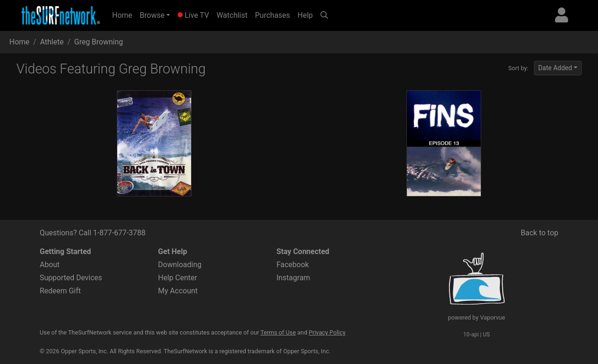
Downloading (179, 264)
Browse (152, 15)
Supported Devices (71, 277)
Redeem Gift (60, 290)
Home (124, 14)
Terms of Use (278, 332)
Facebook (293, 264)
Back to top (539, 232)
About (50, 264)
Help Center (177, 277)
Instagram (293, 277)
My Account (178, 290)
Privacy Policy (327, 332)
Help (305, 15)
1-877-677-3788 (119, 232)
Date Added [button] (555, 68)
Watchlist (231, 15)
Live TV (193, 15)
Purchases (272, 15)
